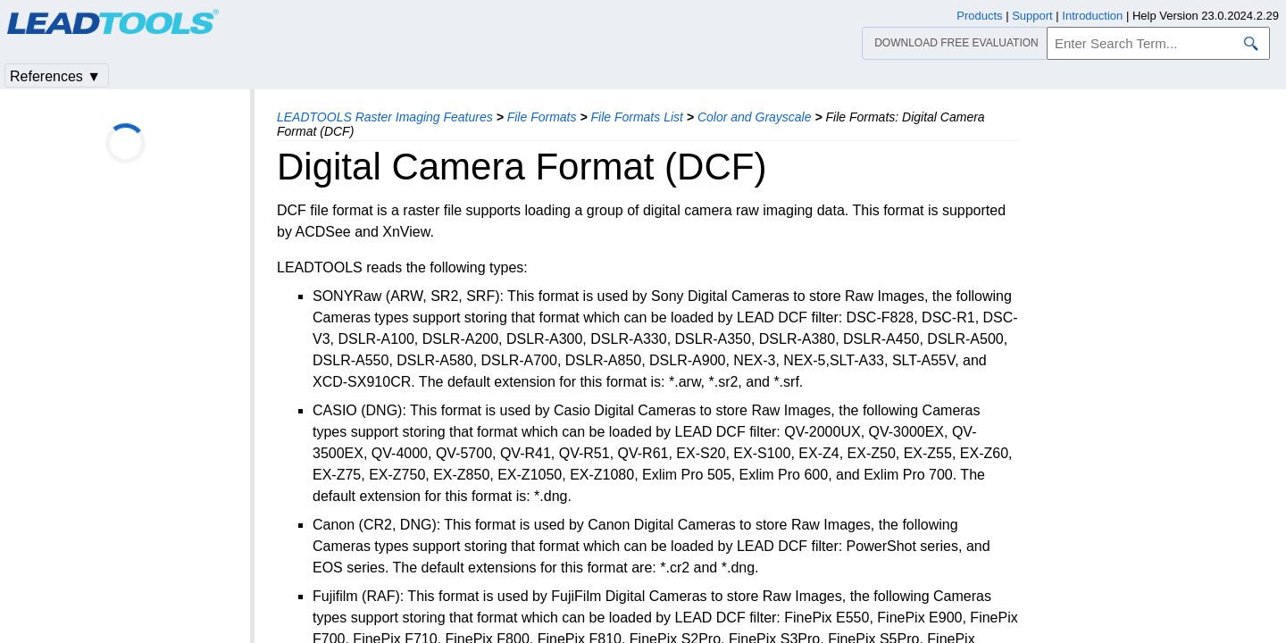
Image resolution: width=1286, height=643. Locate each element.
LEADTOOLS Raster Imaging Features (385, 117)
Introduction (1092, 15)
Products (979, 15)
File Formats (542, 117)
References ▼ (55, 76)
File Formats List (636, 117)
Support (1032, 15)
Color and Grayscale (754, 117)
